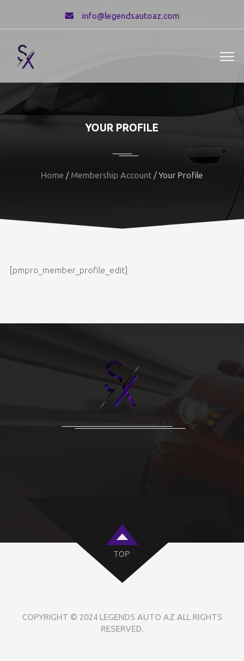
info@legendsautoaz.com (131, 15)
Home (52, 175)
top (121, 554)
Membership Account (111, 175)
